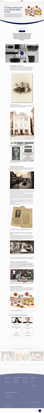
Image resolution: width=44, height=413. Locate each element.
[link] (22, 310)
